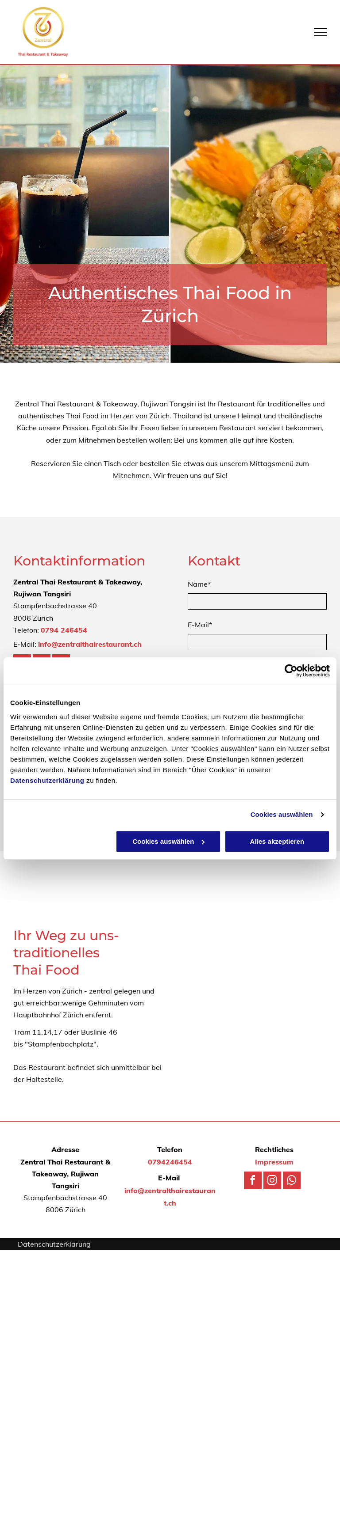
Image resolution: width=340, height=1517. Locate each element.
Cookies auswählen (282, 814)
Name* (199, 584)
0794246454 (170, 1161)
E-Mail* (200, 624)
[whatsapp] (292, 1181)
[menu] (320, 32)
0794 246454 (64, 630)
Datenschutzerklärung (47, 780)
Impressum (274, 1161)
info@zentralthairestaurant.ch (90, 644)
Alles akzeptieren (277, 841)
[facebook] (253, 1181)
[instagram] (272, 1181)
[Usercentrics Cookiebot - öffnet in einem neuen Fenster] (291, 670)
